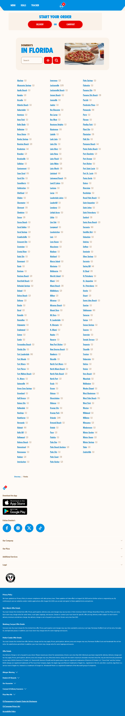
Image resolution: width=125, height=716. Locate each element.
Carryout (78, 24)
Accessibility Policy (9, 711)
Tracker (35, 5)
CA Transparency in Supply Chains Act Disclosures (20, 701)
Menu (13, 5)
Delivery (47, 24)
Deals (23, 5)
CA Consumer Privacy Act (11, 706)
